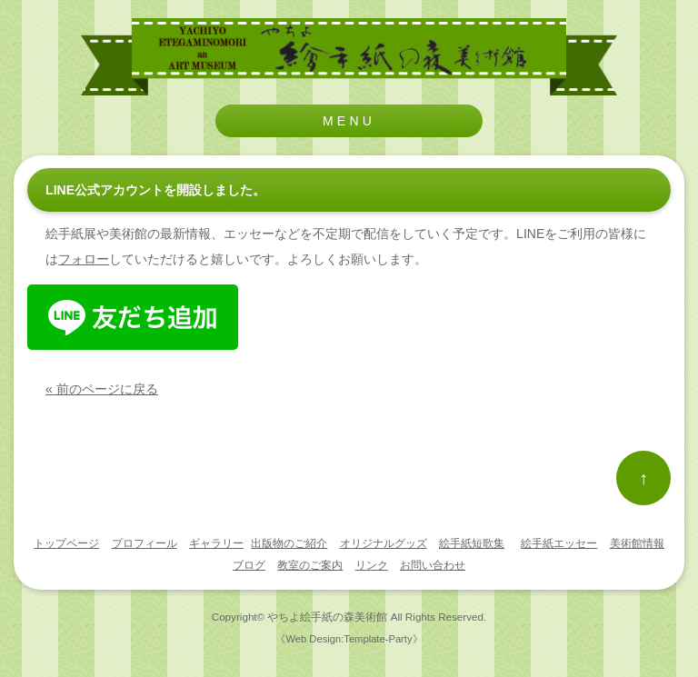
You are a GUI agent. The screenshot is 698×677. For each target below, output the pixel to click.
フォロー (83, 259)
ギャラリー (216, 543)
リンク (371, 565)
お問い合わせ (432, 565)
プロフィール (144, 543)
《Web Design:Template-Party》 (348, 638)
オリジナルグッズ (383, 543)
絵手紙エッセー (559, 543)
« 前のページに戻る (101, 389)
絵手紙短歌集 (471, 543)
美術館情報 (637, 543)
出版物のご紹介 (289, 543)
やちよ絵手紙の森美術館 (327, 616)
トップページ (66, 543)
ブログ (249, 565)
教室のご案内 (310, 565)
